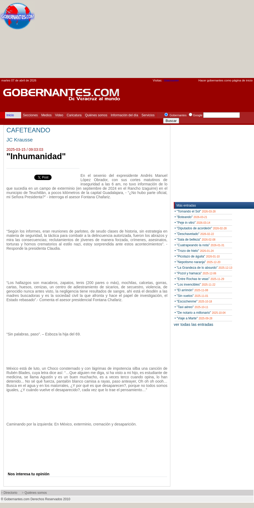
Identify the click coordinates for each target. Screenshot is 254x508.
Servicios (148, 115)
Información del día (124, 115)
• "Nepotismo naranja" (197, 262)
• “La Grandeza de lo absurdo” (203, 268)
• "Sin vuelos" (191, 296)
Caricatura (74, 115)
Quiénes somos (96, 115)
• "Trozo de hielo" (194, 251)
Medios (46, 115)
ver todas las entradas (193, 324)
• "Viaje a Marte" (193, 318)
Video (59, 115)
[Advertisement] (194, 40)
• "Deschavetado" (194, 234)
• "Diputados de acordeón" (201, 228)
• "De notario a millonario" (200, 313)
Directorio (10, 493)
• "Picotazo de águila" (197, 256)
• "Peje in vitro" (192, 223)
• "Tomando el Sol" (195, 211)
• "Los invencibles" (195, 284)
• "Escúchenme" (193, 301)
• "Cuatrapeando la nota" (199, 245)
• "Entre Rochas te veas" (199, 279)
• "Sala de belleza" (195, 239)
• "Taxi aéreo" (191, 307)
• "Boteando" (191, 217)
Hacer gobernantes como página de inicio (225, 80)
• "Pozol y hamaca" (195, 273)
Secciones (30, 115)
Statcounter (171, 80)
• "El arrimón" (191, 290)
